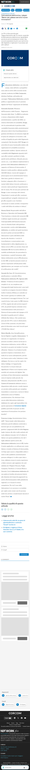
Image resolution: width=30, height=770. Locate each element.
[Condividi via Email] (11, 28)
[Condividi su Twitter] (5, 28)
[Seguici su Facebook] (22, 718)
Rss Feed (22, 723)
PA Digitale (10, 24)
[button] (2, 6)
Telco (12, 10)
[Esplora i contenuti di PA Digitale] (21, 704)
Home (3, 24)
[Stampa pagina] (17, 28)
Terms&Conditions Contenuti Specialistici (11, 726)
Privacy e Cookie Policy (15, 724)
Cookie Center (26, 726)
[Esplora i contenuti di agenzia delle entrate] (9, 695)
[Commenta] (24, 554)
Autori (12, 723)
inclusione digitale (20, 406)
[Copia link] (14, 28)
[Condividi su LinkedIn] (8, 28)
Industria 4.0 (19, 10)
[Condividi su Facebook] (2, 28)
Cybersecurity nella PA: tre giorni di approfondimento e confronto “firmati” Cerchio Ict (14, 522)
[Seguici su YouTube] (25, 718)
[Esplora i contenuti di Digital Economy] (8, 704)
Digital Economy (6, 10)
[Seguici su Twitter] (18, 718)
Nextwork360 (4, 733)
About (8, 723)
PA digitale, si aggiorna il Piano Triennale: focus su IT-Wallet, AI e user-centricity (13, 530)
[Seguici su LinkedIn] (15, 718)
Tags (17, 723)
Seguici (8, 718)
